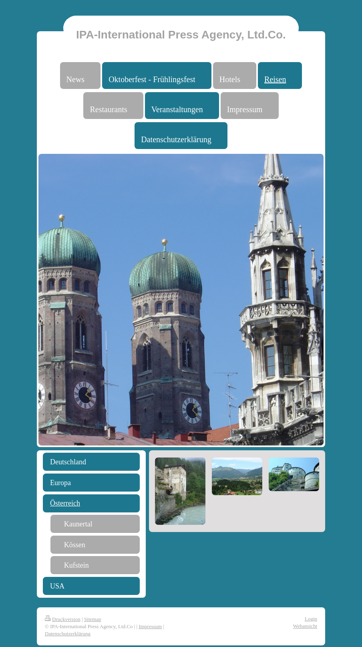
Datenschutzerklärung (67, 634)
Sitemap (92, 619)
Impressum (150, 626)
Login (311, 619)
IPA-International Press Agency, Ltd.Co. (181, 34)
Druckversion (62, 619)
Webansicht (305, 626)
